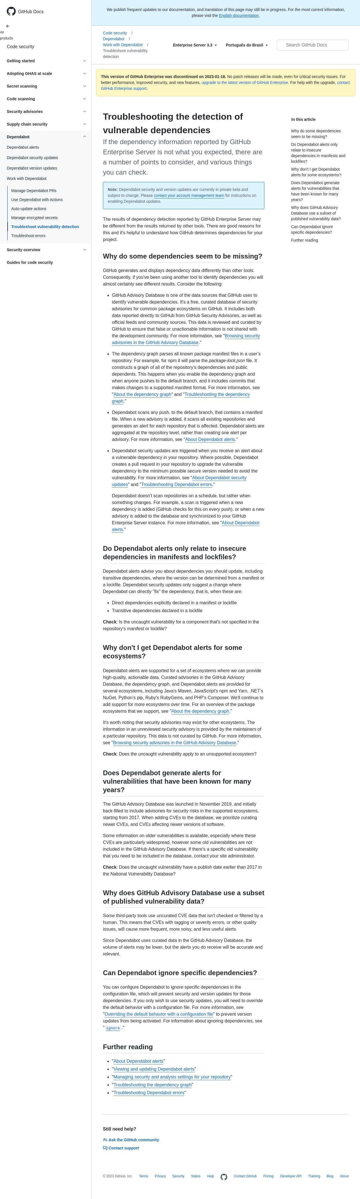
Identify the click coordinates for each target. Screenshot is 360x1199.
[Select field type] (194, 45)
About (344, 1176)
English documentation (239, 15)
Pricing (268, 1176)
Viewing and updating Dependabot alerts (154, 1069)
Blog (330, 1176)
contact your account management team (189, 195)
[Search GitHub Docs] (313, 45)
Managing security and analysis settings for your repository (172, 1077)
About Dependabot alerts (210, 439)
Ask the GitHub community (131, 1140)
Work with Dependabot (125, 45)
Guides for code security (30, 262)
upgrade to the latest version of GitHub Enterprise (245, 82)
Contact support (121, 1148)
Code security (20, 46)
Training (314, 1176)
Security (178, 1176)
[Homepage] (223, 1177)
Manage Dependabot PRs (34, 190)
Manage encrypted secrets (34, 217)
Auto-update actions (28, 208)
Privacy (160, 1176)
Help (210, 1176)
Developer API (291, 1176)
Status (196, 1176)
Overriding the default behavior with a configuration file (159, 1014)
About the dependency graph (143, 394)
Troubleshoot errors (28, 235)
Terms (143, 1176)
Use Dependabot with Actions (37, 199)
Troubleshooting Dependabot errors (176, 484)
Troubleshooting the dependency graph (153, 1084)
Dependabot (116, 39)
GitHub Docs (31, 11)
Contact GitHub (245, 1176)
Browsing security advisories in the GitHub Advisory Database (174, 742)
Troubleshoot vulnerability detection (45, 226)
